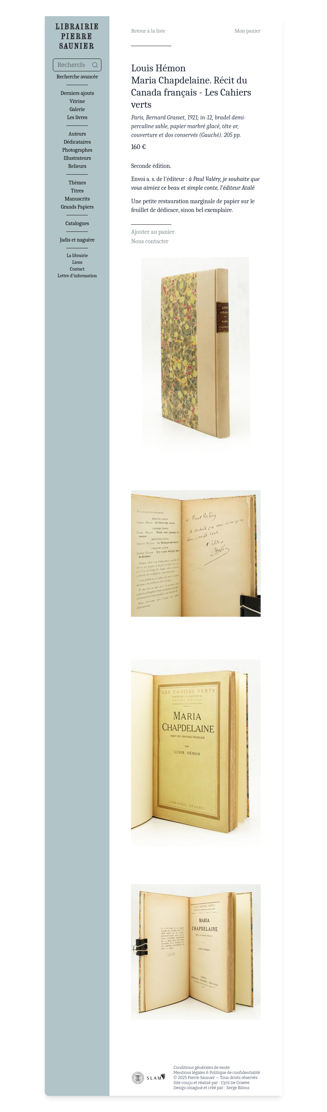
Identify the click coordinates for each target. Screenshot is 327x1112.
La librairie (77, 256)
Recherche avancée (77, 76)
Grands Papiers (77, 207)
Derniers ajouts (77, 93)
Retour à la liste (148, 31)
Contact (77, 269)
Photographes (77, 150)
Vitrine (77, 101)
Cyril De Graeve (235, 1082)
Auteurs (77, 134)
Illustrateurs (77, 158)
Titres (77, 190)
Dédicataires (77, 142)
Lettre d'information (77, 276)
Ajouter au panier (152, 232)
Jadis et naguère (77, 240)
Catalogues (77, 223)
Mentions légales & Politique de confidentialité (216, 1072)
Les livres (77, 117)
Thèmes (77, 182)
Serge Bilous (238, 1087)
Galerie (77, 109)
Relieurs (77, 166)
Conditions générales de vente (201, 1067)
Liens (77, 262)
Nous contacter (149, 241)
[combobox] (77, 65)
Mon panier (248, 31)
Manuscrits (77, 199)
